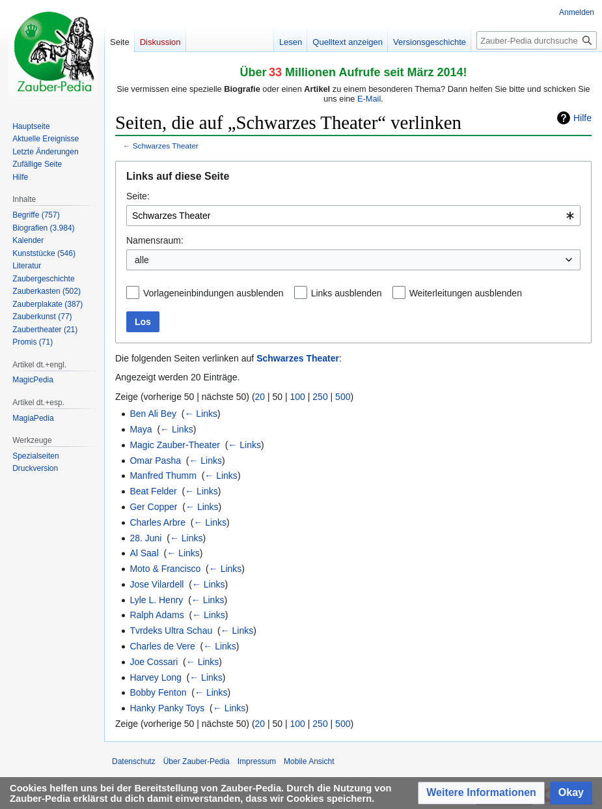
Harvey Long (155, 677)
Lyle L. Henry (156, 600)
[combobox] (353, 215)
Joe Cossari (154, 662)
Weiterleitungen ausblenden (465, 293)
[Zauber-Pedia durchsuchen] (536, 40)
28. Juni (145, 538)
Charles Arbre (157, 522)
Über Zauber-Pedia (196, 761)
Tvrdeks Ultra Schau (171, 630)
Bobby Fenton (158, 692)
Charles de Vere (162, 646)
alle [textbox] (142, 260)
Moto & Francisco (165, 568)
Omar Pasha (155, 460)
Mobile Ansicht (309, 761)
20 (260, 396)
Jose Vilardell (157, 584)
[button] (481, 793)
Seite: (138, 196)
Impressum (257, 761)
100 (297, 396)
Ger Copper (153, 507)
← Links (200, 413)
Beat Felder (153, 491)
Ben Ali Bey (153, 413)
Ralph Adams (157, 615)
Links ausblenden (346, 293)
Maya (141, 429)
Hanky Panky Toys (167, 708)
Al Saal (144, 553)
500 (342, 396)
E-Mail (369, 99)
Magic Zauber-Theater (175, 445)
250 (319, 396)
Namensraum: (155, 240)
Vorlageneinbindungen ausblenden (213, 293)
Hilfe (582, 118)
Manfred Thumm (163, 475)
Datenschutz (134, 761)
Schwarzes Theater (165, 145)
